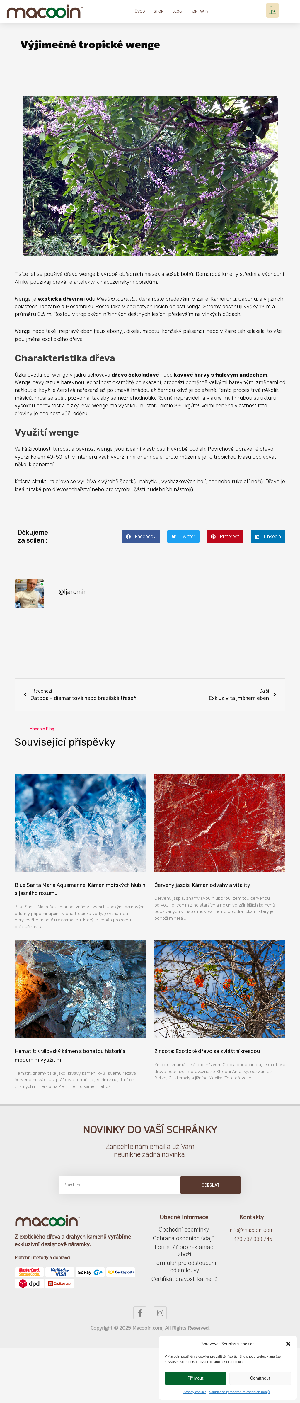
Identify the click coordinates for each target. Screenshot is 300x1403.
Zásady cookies (194, 1392)
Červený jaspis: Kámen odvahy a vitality (202, 886)
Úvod (140, 11)
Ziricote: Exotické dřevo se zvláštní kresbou (207, 1052)
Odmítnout (260, 1378)
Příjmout (196, 1378)
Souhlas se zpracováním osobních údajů (239, 1392)
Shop (158, 11)
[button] (288, 1344)
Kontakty (199, 11)
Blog (177, 11)
